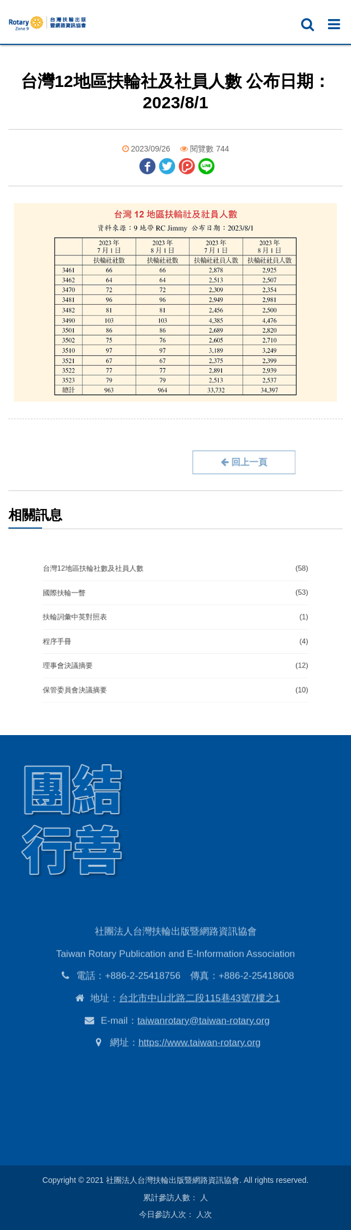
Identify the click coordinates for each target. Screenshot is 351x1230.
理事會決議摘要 (176, 659)
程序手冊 (176, 639)
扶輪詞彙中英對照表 (176, 619)
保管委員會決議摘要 (176, 679)
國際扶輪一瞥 (176, 598)
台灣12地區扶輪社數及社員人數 (176, 578)
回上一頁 (218, 462)
